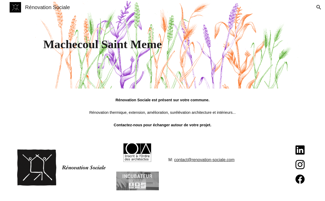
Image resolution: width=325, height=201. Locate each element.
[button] (319, 7)
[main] (162, 44)
